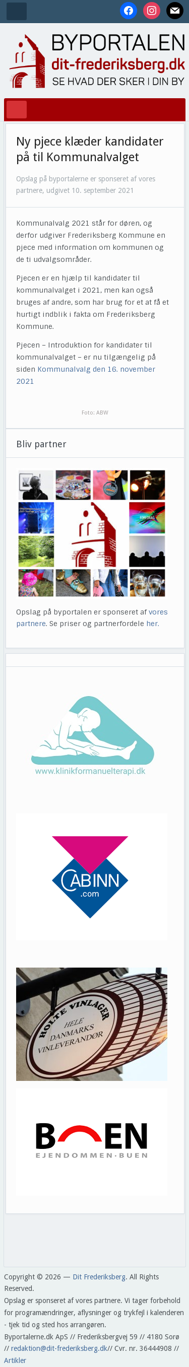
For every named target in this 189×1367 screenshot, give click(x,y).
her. (152, 623)
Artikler (15, 1360)
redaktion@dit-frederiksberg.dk (59, 1348)
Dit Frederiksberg (99, 1277)
